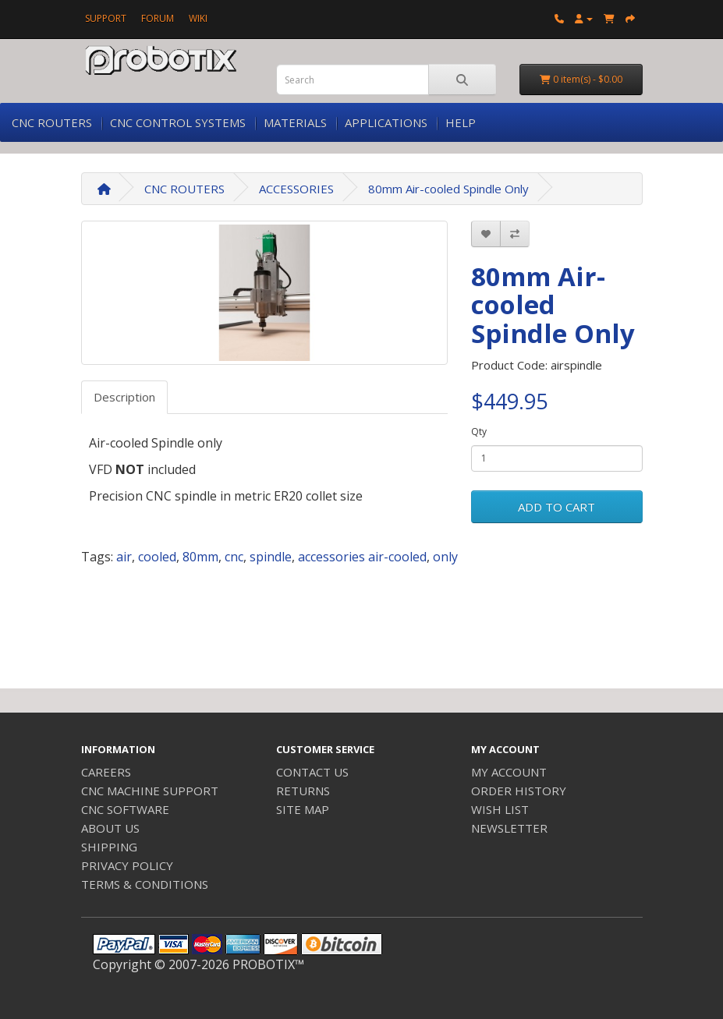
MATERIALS (295, 122)
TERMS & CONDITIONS (144, 884)
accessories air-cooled (362, 556)
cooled (157, 556)
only (445, 556)
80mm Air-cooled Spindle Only (448, 188)
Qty (479, 431)
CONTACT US (312, 772)
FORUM (157, 18)
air (124, 556)
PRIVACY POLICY (127, 865)
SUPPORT (105, 18)
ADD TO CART (556, 507)
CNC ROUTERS (52, 122)
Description (124, 397)
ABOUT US (110, 828)
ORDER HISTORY (518, 790)
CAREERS (106, 772)
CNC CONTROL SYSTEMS (178, 122)
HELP (460, 122)
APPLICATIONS (386, 122)
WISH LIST (500, 809)
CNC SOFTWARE (125, 809)
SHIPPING (109, 846)
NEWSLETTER (509, 828)
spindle (271, 556)
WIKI (198, 18)
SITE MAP (302, 809)
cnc (234, 556)
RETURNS (303, 790)
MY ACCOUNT (509, 772)
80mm (200, 556)
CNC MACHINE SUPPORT (149, 790)
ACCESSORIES (296, 188)
